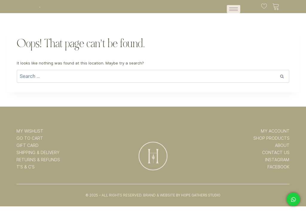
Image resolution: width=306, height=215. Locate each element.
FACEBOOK (278, 167)
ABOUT (282, 145)
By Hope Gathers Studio (198, 195)
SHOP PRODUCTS (271, 138)
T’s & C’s (25, 167)
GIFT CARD (27, 145)
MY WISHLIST (29, 131)
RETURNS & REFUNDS (38, 159)
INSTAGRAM (277, 159)
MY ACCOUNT (275, 131)
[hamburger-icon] (233, 9)
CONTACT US (276, 152)
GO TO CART (29, 138)
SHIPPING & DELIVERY (37, 152)
